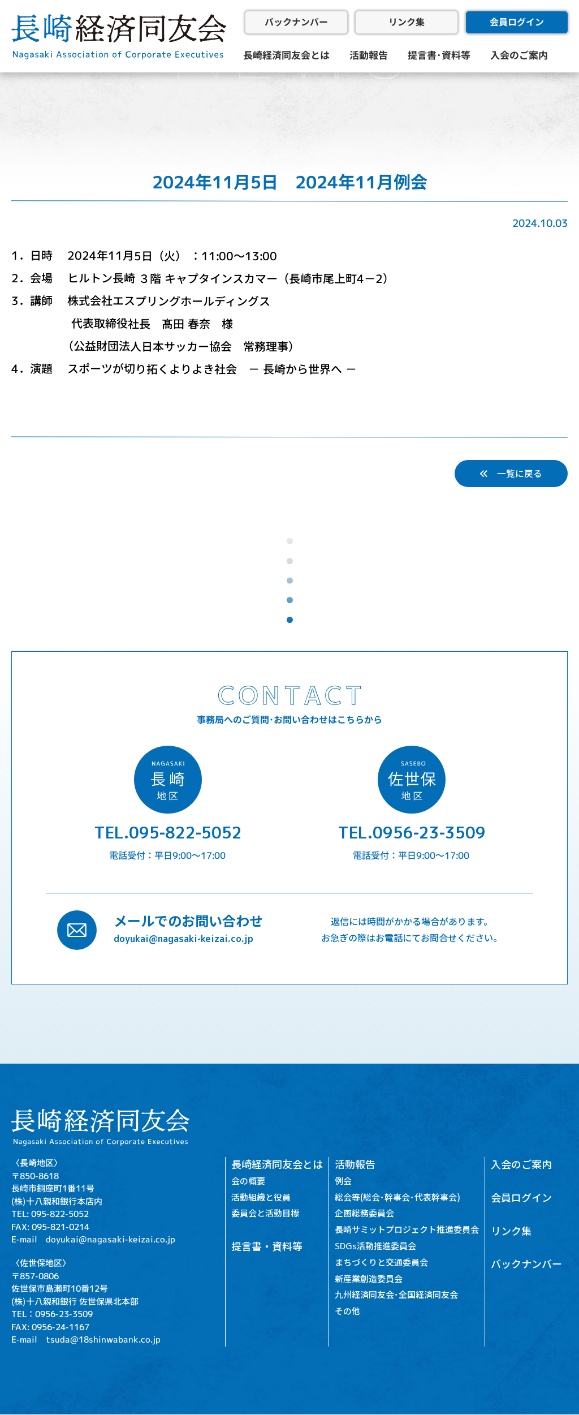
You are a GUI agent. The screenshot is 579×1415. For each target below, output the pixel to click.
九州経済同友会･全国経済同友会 (396, 1295)
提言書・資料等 (267, 1247)
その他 (347, 1312)
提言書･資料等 (439, 55)
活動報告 (368, 55)
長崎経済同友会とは (286, 55)
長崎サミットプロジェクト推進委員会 (407, 1230)
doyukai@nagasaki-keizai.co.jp (183, 939)
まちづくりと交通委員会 (381, 1262)
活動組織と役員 (261, 1197)
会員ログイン (517, 22)
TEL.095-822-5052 (168, 833)
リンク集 (406, 22)
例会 (343, 1181)
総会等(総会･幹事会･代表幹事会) (397, 1197)
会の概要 (248, 1181)
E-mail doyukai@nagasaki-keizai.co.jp (93, 1239)
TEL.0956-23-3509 (412, 833)
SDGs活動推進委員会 (375, 1247)
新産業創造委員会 (369, 1279)
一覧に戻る (511, 473)
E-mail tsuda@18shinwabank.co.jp (86, 1340)
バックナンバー (296, 22)
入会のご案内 (519, 55)
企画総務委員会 (364, 1214)
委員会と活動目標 (265, 1214)
